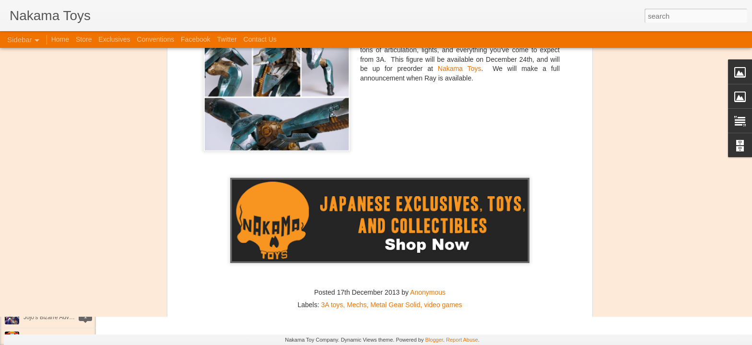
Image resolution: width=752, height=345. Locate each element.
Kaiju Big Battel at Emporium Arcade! (71, 295)
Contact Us (260, 39)
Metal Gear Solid (395, 192)
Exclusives (114, 39)
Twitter (226, 39)
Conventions (155, 39)
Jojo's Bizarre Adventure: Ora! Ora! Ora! (74, 317)
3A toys (332, 192)
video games (443, 192)
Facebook (195, 39)
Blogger (434, 340)
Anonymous (428, 180)
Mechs (356, 192)
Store (84, 39)
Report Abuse (462, 340)
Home (60, 39)
